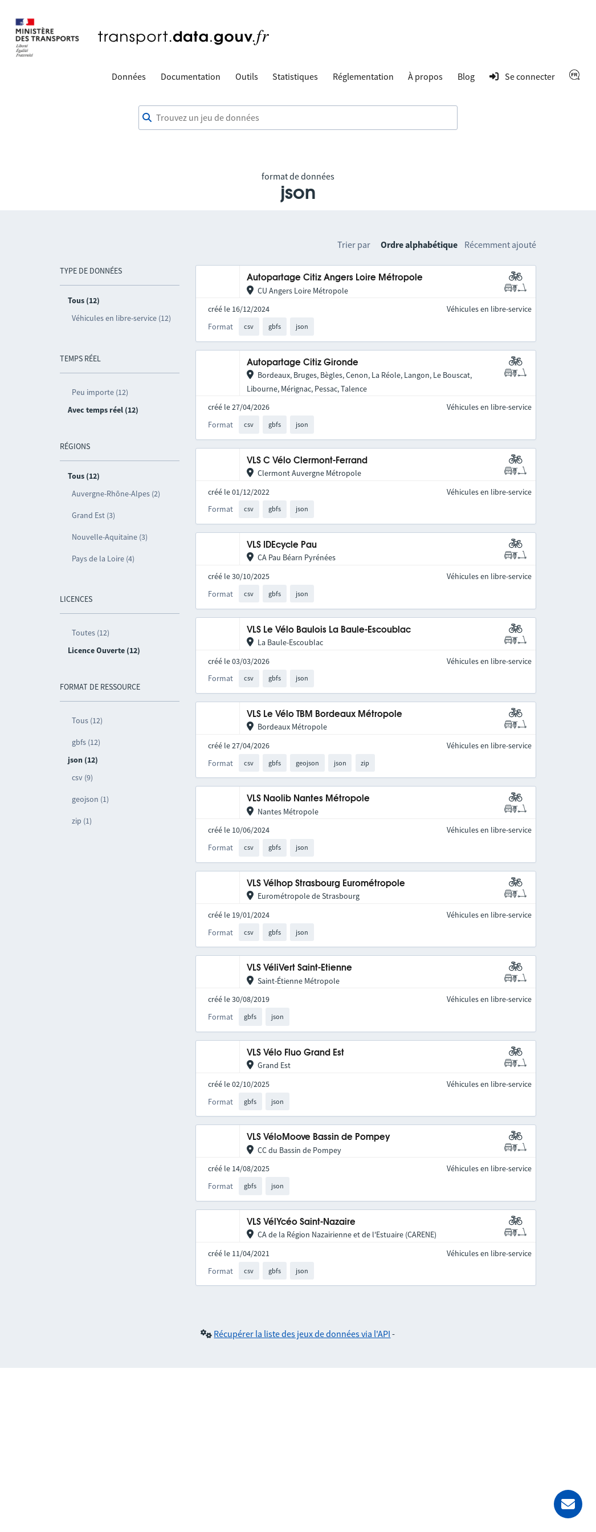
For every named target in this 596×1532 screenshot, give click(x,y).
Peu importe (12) (100, 392)
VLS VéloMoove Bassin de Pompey (318, 1137)
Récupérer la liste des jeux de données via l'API (302, 1333)
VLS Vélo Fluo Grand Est (295, 1053)
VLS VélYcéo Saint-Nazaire (301, 1222)
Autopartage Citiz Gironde (302, 362)
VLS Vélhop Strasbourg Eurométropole (326, 883)
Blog (466, 76)
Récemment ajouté (500, 244)
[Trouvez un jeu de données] (298, 118)
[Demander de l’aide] (568, 1504)
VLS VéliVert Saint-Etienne (299, 968)
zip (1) (82, 821)
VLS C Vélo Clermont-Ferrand (307, 461)
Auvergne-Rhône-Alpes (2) (116, 493)
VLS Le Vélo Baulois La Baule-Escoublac (329, 630)
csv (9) (82, 777)
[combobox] (298, 118)
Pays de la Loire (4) (103, 558)
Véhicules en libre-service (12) (121, 318)
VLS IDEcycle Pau (282, 545)
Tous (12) (87, 720)
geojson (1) (90, 799)
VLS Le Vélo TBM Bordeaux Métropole (324, 714)
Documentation (191, 76)
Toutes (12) (90, 633)
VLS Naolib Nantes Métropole (308, 798)
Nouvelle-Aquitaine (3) (110, 537)
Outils (246, 76)
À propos (425, 76)
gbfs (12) (86, 742)
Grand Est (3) (93, 515)
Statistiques (295, 76)
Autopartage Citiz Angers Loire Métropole (335, 278)
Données (129, 76)
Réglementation (363, 76)
